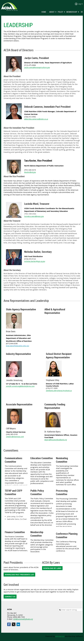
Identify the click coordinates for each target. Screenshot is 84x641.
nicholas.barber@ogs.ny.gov (34, 261)
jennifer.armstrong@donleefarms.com (20, 386)
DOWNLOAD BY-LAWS (52, 568)
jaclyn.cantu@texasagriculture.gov (37, 67)
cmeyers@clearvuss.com (15, 436)
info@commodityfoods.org (23, 619)
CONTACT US (10, 596)
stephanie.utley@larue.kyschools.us (59, 390)
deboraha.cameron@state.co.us (36, 119)
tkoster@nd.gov (30, 172)
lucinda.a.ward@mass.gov (34, 216)
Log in (80, 4)
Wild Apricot (59, 636)
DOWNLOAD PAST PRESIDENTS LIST (19, 574)
